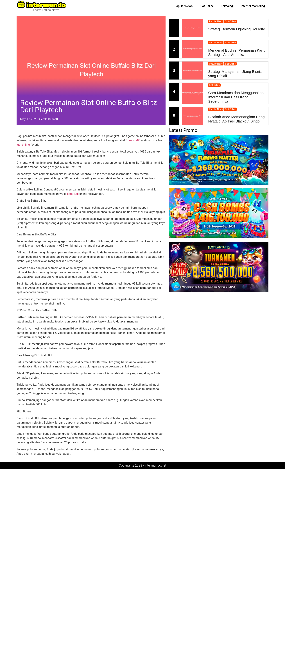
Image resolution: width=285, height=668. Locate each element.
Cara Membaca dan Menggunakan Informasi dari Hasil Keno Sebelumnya (236, 97)
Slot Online (207, 6)
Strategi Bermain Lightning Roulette (236, 29)
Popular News (184, 6)
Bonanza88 (133, 140)
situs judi (73, 194)
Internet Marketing (253, 6)
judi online (23, 144)
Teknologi (227, 6)
